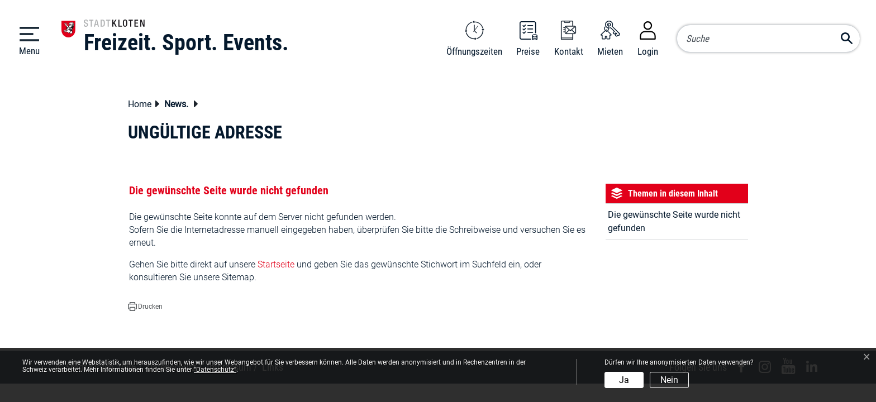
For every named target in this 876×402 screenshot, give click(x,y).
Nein (669, 380)
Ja (624, 380)
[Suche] (768, 38)
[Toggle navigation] (29, 40)
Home (139, 104)
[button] (179, 105)
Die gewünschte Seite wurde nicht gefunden (674, 221)
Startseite (276, 264)
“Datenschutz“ (215, 370)
